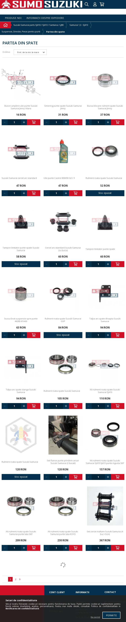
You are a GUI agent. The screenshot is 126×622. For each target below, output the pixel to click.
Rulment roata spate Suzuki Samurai (104, 178)
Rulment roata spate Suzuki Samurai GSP (63, 320)
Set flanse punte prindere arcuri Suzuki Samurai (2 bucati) (63, 461)
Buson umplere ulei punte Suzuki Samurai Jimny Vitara (20, 107)
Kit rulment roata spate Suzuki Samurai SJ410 (105, 390)
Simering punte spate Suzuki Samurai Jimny (63, 107)
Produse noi (13, 18)
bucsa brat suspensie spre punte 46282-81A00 (21, 320)
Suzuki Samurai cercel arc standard (19, 178)
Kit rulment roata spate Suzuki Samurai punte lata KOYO (63, 532)
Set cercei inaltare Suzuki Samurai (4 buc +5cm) (105, 532)
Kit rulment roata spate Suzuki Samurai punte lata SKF (21, 532)
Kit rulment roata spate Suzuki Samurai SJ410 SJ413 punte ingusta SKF (105, 461)
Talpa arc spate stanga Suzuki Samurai (21, 390)
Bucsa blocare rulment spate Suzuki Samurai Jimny (105, 107)
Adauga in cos (33, 122)
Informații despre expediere (45, 18)
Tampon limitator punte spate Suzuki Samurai (21, 249)
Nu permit (95, 617)
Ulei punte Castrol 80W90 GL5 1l (59, 178)
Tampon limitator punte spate (100, 249)
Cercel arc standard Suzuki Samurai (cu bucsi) (63, 249)
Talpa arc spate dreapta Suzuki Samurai (105, 320)
